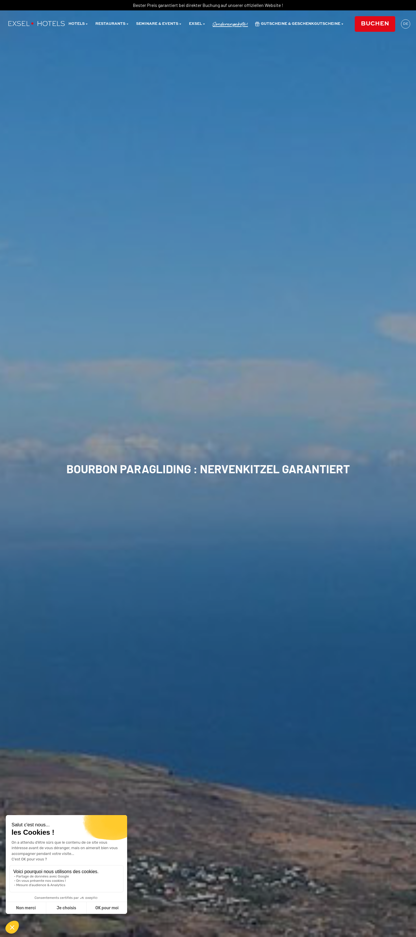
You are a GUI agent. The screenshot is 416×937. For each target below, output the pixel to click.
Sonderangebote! (230, 24)
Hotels (78, 24)
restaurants (112, 24)
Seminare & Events (159, 24)
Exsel (197, 24)
